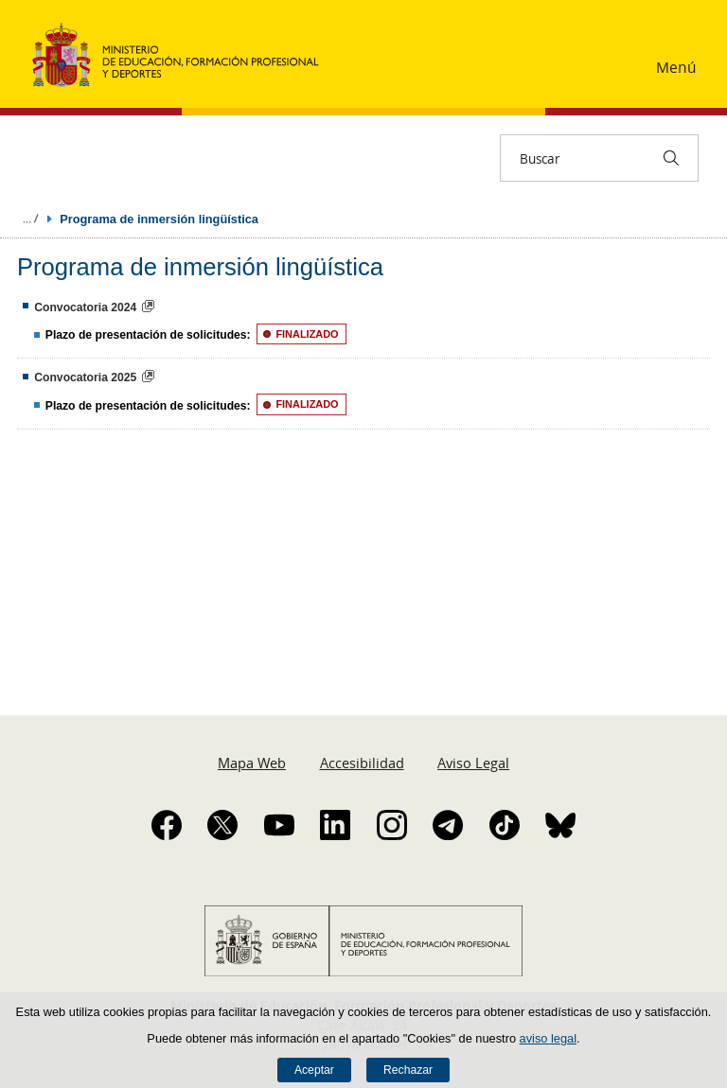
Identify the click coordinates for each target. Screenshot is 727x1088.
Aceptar (314, 1070)
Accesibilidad (362, 762)
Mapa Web (252, 762)
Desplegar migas (30, 218)
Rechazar (408, 1070)
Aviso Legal (473, 762)
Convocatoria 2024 (85, 307)
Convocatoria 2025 (85, 377)
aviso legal (548, 1038)
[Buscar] (671, 158)
